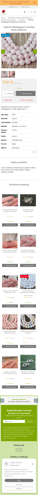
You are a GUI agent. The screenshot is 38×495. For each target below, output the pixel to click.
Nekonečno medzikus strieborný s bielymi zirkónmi (28, 373)
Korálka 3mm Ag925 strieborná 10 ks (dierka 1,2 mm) (28, 251)
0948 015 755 (25, 7)
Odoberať (30, 421)
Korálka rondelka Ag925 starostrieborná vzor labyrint (10, 251)
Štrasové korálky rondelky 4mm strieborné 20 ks (28, 211)
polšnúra (10, 93)
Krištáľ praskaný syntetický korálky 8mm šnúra (28, 292)
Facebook (19, 448)
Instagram (19, 451)
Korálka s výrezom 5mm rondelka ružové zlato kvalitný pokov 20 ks (9, 374)
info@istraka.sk (13, 7)
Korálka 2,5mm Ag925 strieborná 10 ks (10, 291)
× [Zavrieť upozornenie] (34, 2)
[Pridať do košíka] (25, 93)
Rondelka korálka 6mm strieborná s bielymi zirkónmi (10, 211)
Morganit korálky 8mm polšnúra (28, 332)
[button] (24, 12)
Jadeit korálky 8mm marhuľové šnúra (10, 332)
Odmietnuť (19, 488)
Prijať (19, 480)
